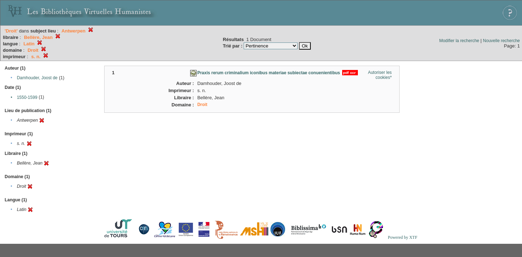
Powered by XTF (402, 237)
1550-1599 (27, 97)
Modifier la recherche (459, 40)
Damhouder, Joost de (37, 77)
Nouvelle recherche (501, 40)
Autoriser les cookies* (380, 75)
